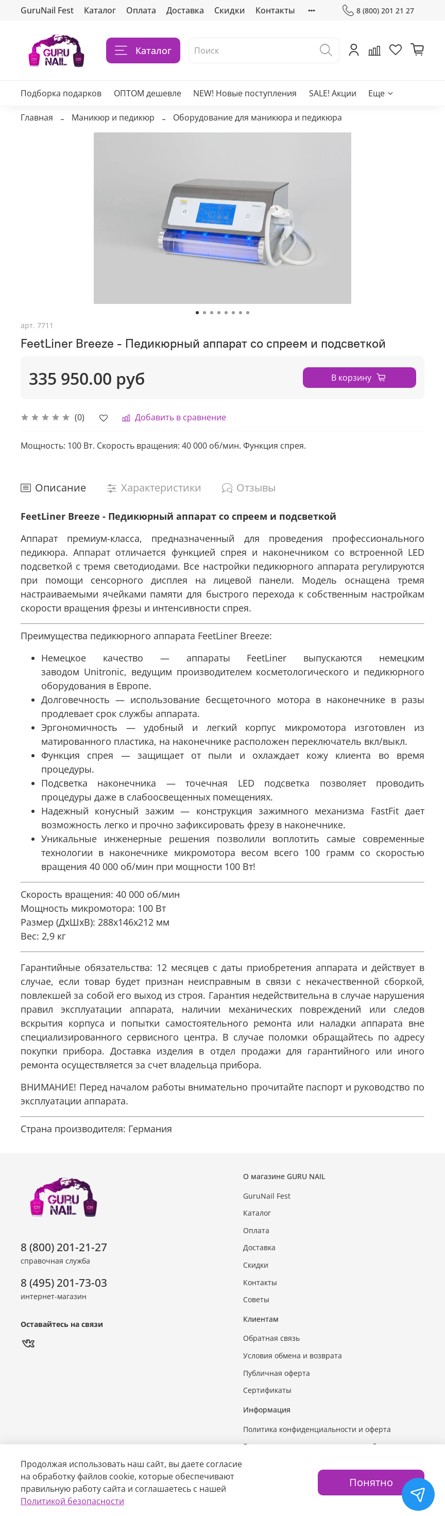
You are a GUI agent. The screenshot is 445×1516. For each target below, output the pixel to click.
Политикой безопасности (72, 1501)
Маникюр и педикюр (113, 117)
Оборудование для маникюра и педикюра (257, 117)
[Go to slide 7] (240, 312)
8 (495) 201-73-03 (64, 1282)
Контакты (275, 10)
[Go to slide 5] (226, 312)
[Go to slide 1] (197, 312)
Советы (256, 1299)
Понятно (371, 1482)
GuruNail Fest (47, 10)
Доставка (185, 10)
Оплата (141, 10)
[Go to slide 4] (218, 312)
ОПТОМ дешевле (147, 93)
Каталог (100, 10)
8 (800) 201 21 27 (378, 10)
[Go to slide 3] (211, 312)
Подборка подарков (61, 93)
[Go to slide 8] (247, 312)
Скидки (229, 10)
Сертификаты (267, 1390)
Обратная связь (271, 1338)
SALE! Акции (332, 93)
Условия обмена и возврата (292, 1355)
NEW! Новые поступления (245, 93)
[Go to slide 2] (204, 312)
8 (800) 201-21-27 (64, 1247)
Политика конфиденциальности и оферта (317, 1429)
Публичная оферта (276, 1373)
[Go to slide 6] (233, 312)
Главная (37, 117)
